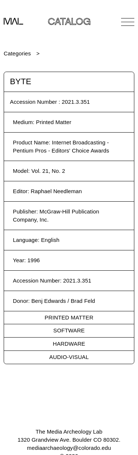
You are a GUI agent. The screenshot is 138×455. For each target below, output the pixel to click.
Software (69, 330)
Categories (17, 53)
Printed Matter (69, 317)
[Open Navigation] (127, 21)
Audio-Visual (69, 357)
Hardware (69, 344)
